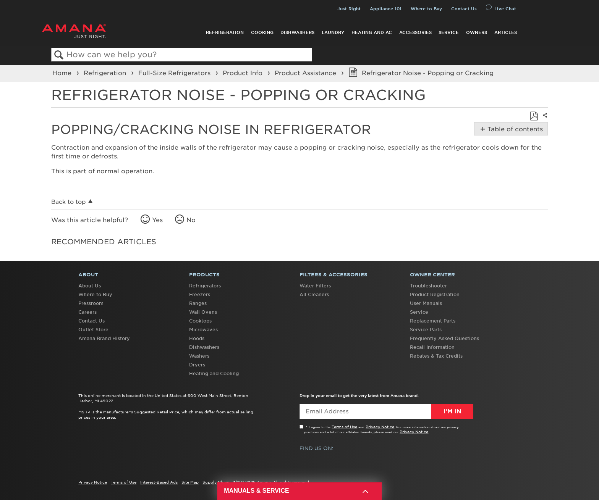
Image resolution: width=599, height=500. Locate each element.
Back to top (68, 201)
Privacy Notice (380, 426)
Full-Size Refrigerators (175, 73)
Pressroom (91, 303)
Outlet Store (93, 329)
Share (544, 120)
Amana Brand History (104, 338)
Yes (157, 220)
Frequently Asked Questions (444, 338)
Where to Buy (426, 8)
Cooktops (200, 321)
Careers (87, 312)
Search (59, 55)
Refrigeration (225, 32)
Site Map (190, 482)
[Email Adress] (386, 411)
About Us (89, 286)
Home (62, 73)
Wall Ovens (203, 312)
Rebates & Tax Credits (436, 356)
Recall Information (432, 347)
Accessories (415, 32)
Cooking (262, 32)
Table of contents (514, 129)
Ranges (198, 303)
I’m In (452, 411)
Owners (476, 32)
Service (449, 32)
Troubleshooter (428, 286)
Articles (505, 32)
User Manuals (426, 303)
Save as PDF (533, 116)
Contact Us (464, 8)
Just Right (349, 8)
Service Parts (426, 329)
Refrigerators (205, 286)
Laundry (333, 32)
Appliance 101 (385, 8)
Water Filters (315, 286)
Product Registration (435, 294)
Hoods (196, 338)
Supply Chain (216, 482)
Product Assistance (306, 73)
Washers (199, 356)
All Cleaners (314, 294)
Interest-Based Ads (159, 482)
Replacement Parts (432, 321)
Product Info (243, 73)
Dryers (197, 365)
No (191, 220)
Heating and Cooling (214, 373)
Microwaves (203, 329)
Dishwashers (297, 32)
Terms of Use (344, 426)
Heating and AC (371, 32)
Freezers (199, 294)
